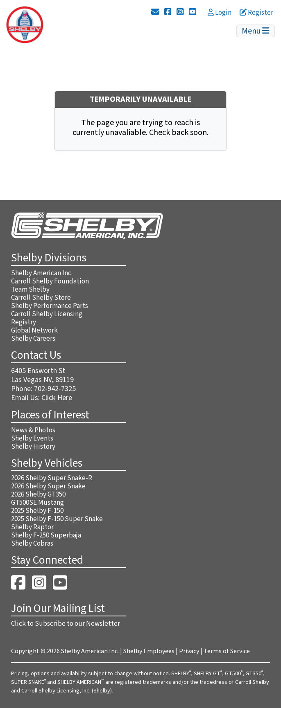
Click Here (56, 398)
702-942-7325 (55, 389)
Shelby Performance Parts (49, 306)
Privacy (189, 651)
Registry (23, 322)
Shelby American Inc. (42, 273)
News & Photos (33, 430)
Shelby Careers (33, 339)
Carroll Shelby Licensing (46, 314)
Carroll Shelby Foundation (50, 281)
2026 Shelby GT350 (38, 494)
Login (219, 13)
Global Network (34, 330)
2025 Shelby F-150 (37, 511)
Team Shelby (30, 289)
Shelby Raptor (32, 527)
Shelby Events (32, 438)
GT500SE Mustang (37, 503)
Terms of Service (227, 651)
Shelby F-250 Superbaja (46, 535)
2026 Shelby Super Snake (48, 486)
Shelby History (33, 447)
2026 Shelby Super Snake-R (51, 478)
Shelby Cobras (32, 543)
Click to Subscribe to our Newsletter (65, 624)
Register (256, 13)
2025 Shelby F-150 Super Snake (57, 519)
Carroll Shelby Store (41, 298)
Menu (256, 31)
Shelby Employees (148, 651)
